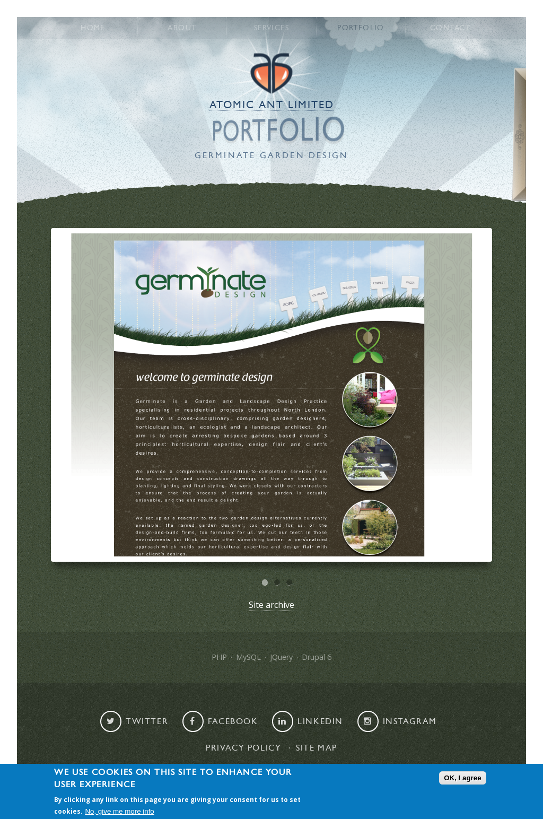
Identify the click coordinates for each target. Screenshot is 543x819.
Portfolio (360, 28)
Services (271, 28)
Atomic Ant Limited (271, 105)
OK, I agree (462, 778)
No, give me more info (119, 811)
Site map (316, 748)
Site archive (271, 605)
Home (93, 28)
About (182, 28)
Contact (450, 28)
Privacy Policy (243, 748)
